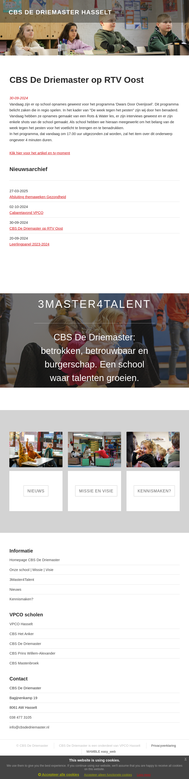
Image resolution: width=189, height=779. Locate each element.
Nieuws (15, 589)
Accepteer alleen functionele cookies (108, 775)
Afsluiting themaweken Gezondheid (37, 197)
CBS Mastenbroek (24, 663)
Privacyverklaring (163, 745)
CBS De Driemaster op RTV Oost (36, 228)
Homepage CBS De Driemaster (34, 560)
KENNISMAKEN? (154, 491)
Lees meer (144, 775)
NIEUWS (36, 491)
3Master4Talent (21, 580)
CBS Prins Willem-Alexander (32, 653)
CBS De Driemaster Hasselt (60, 12)
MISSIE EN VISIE (96, 491)
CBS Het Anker (21, 634)
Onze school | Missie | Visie (31, 570)
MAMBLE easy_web (101, 751)
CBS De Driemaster (25, 644)
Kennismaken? (21, 599)
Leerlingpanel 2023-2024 (29, 244)
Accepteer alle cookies (58, 775)
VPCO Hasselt (20, 624)
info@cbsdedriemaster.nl (29, 727)
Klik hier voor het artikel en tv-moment (39, 153)
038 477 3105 (20, 717)
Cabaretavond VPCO (26, 213)
